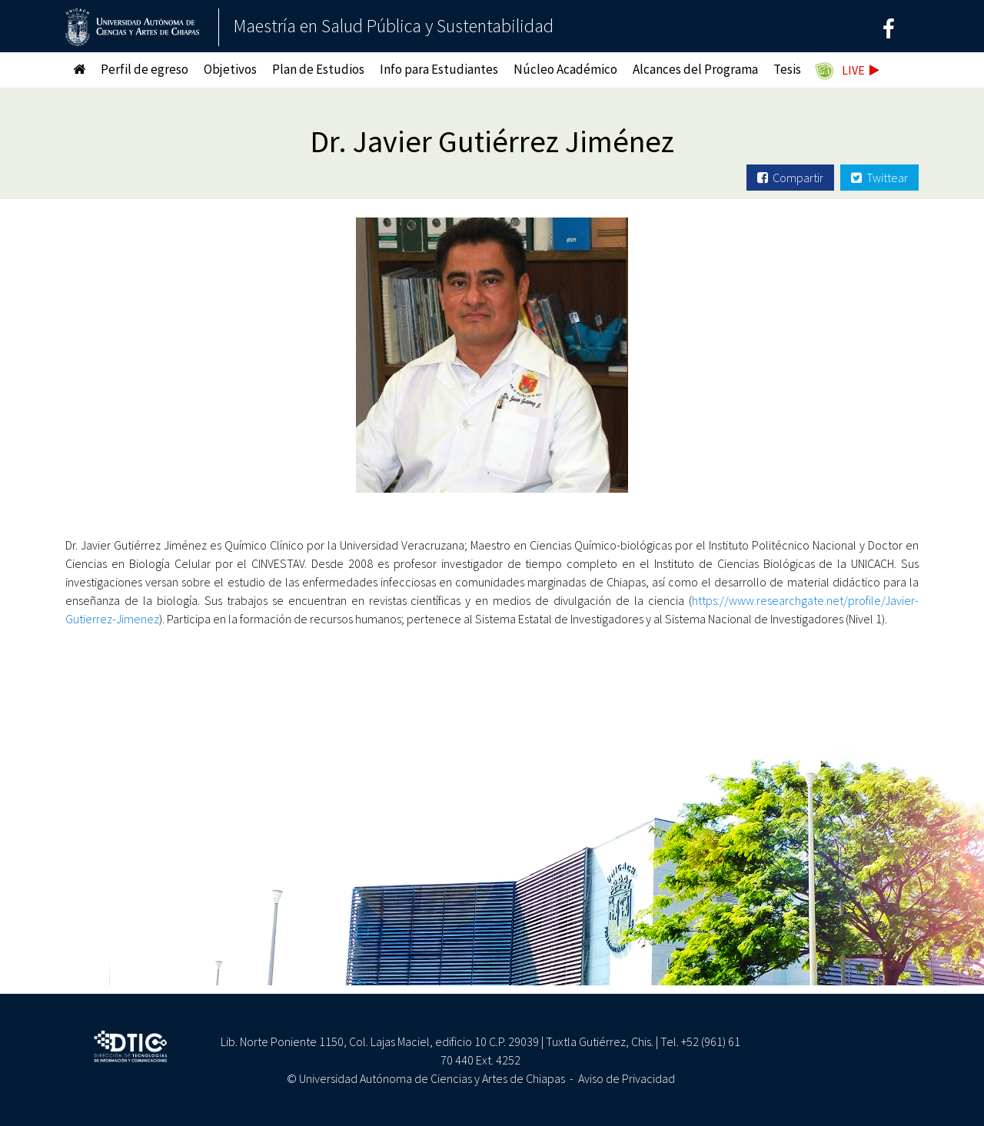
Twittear (879, 177)
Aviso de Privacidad (626, 1078)
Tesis (787, 69)
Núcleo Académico (565, 69)
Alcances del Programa (695, 69)
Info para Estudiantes (439, 69)
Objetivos (230, 69)
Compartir (790, 177)
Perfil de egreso (144, 69)
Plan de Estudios (318, 69)
